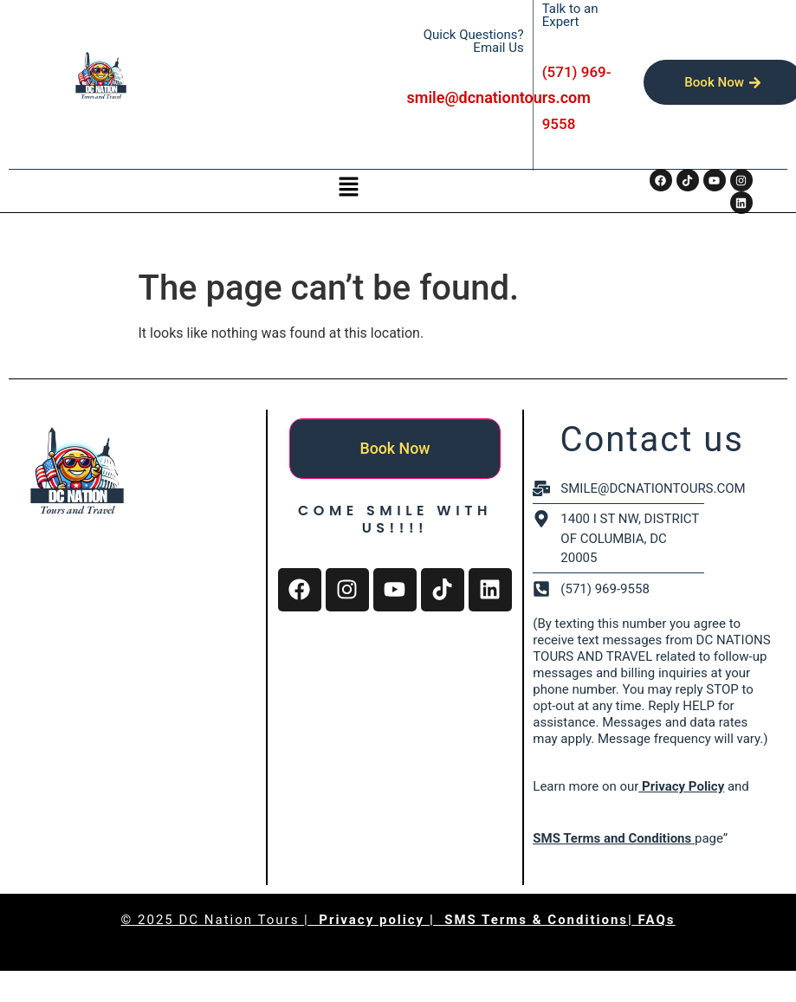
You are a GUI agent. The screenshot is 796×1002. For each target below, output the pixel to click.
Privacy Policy (681, 786)
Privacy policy (374, 920)
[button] (348, 188)
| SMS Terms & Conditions (529, 920)
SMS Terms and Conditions (612, 838)
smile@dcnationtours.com (499, 97)
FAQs (657, 920)
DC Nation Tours (239, 920)
